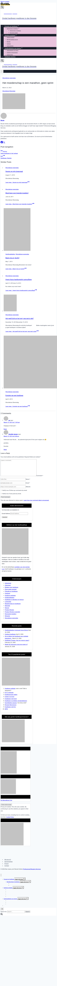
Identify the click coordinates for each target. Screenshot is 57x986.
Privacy (6, 863)
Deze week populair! (11, 589)
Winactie (7, 616)
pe (9, 420)
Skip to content (5, 1)
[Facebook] (2, 4)
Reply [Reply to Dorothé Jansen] (5, 449)
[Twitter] (4, 4)
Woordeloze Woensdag (8, 91)
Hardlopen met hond (11, 698)
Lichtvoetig (8, 601)
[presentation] (30, 229)
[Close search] (2, 909)
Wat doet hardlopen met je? (12, 39)
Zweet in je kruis (9, 696)
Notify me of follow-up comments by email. (14, 490)
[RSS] (8, 4)
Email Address (6, 513)
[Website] (13, 487)
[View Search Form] (2, 7)
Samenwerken (8, 861)
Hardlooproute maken (11, 694)
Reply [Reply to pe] (5, 429)
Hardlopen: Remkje (28, 156)
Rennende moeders (14, 32)
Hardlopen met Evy (9, 56)
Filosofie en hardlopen (11, 591)
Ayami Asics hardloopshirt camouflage (18, 279)
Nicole (2, 120)
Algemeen (8, 585)
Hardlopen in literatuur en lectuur (14, 599)
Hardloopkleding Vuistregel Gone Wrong (16, 630)
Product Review (9, 610)
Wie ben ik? (7, 859)
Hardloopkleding (10, 254)
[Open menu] (2, 71)
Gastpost (7, 593)
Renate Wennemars (10, 705)
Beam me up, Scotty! (12, 258)
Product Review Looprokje (12, 612)
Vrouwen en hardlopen (9, 879)
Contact (6, 866)
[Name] (13, 479)
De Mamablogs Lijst (6, 800)
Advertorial (8, 583)
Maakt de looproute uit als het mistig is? (16, 644)
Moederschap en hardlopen (15, 30)
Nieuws (7, 608)
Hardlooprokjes (10, 54)
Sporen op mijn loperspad (14, 171)
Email (28, 483)
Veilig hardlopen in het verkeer (28, 152)
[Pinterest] (6, 4)
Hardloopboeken (10, 45)
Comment (40, 475)
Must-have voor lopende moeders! (16, 193)
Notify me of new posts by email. (11, 493)
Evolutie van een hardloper (14, 395)
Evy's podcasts (9, 692)
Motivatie (8, 41)
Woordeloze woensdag (9, 78)
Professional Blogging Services (32, 869)
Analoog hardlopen (10, 634)
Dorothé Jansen (13, 434)
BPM (6, 709)
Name (28, 479)
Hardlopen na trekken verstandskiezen (16, 701)
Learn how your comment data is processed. (36, 500)
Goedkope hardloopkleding (12, 52)
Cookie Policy (10, 817)
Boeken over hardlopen (11, 587)
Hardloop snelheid (10, 688)
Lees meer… (17, 182)
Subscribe (4, 517)
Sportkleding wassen (11, 703)
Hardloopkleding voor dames (12, 50)
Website (28, 486)
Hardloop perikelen (10, 37)
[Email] (9, 4)
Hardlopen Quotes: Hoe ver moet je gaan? (17, 640)
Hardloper (9, 43)
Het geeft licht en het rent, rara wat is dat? (19, 318)
